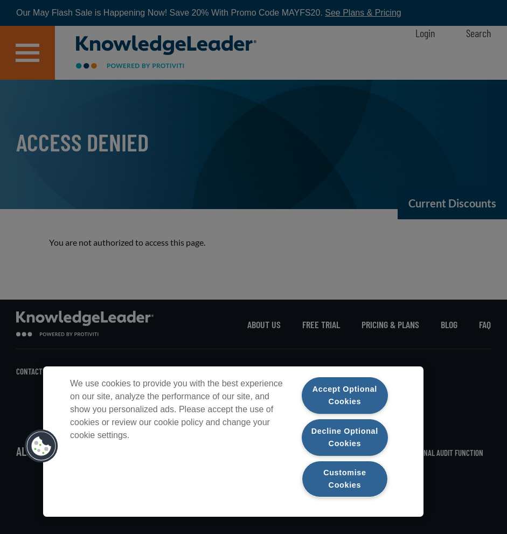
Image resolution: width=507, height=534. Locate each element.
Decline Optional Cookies (344, 436)
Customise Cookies (344, 478)
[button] (41, 446)
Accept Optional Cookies (344, 395)
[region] (233, 441)
